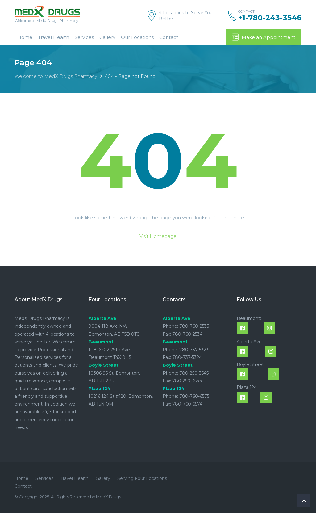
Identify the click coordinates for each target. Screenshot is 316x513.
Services (84, 37)
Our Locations (137, 37)
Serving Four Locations (142, 478)
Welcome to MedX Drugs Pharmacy (56, 76)
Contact (168, 37)
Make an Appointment (263, 37)
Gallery (107, 37)
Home (24, 37)
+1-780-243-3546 (269, 18)
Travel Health (53, 37)
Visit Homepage (158, 236)
